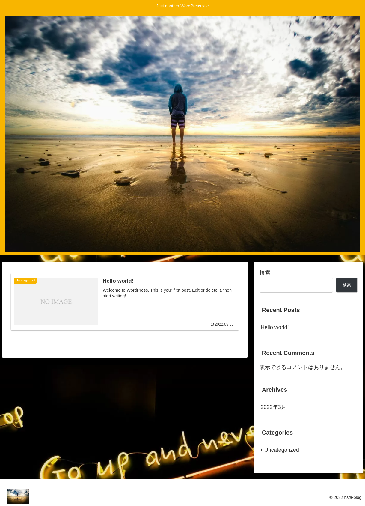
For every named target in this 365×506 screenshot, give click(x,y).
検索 (265, 273)
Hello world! (275, 327)
